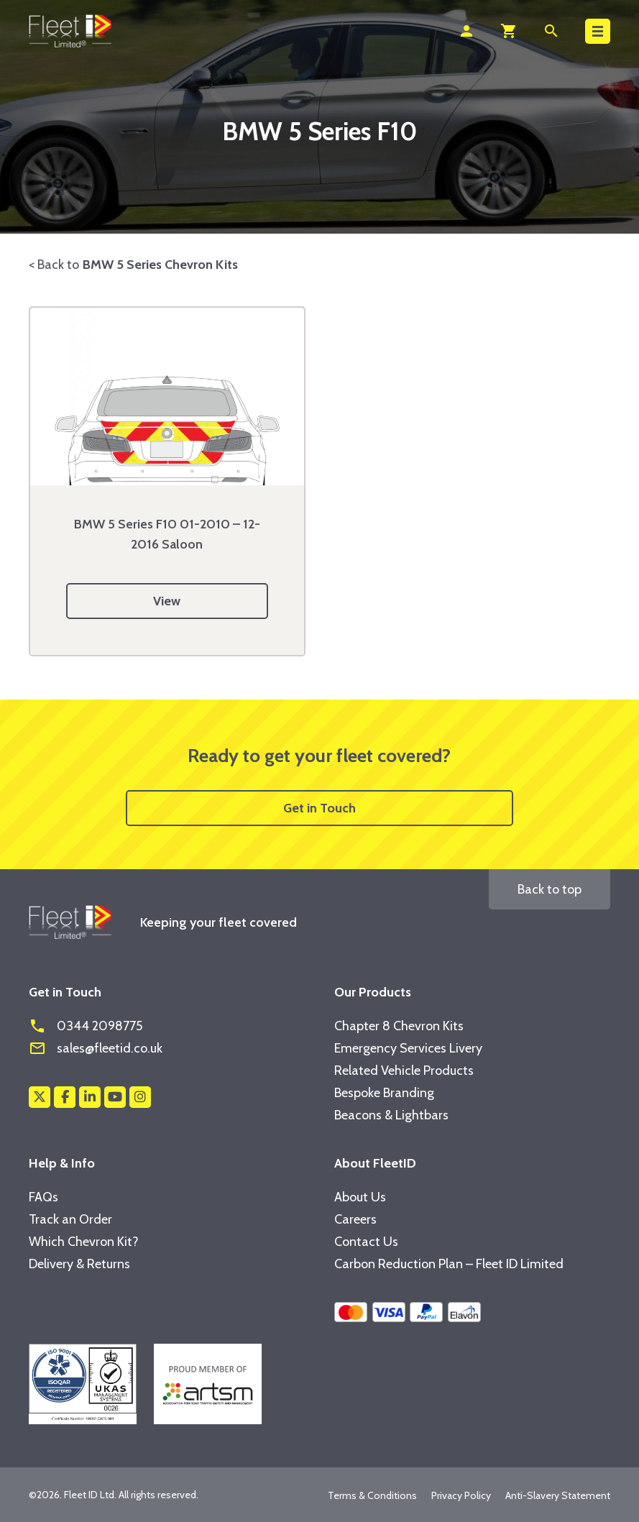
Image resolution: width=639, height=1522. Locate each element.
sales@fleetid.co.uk (95, 1048)
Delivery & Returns (79, 1264)
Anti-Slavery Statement (557, 1495)
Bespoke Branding (384, 1093)
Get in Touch (319, 808)
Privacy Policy (461, 1495)
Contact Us (366, 1242)
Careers (355, 1219)
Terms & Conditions (372, 1495)
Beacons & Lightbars (391, 1115)
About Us (360, 1197)
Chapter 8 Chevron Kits (399, 1026)
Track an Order (70, 1219)
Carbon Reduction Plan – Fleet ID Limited (449, 1264)
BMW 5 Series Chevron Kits (160, 264)
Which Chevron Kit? (84, 1242)
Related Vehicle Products (404, 1070)
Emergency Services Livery (408, 1048)
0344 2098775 (85, 1026)
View (166, 601)
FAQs (43, 1197)
